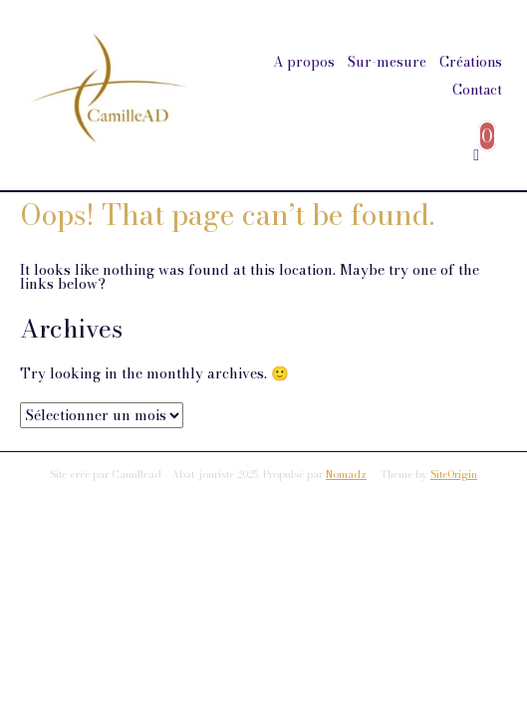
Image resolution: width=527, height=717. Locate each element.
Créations (470, 62)
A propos (304, 62)
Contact (477, 90)
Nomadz (346, 474)
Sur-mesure (387, 62)
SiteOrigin (453, 474)
